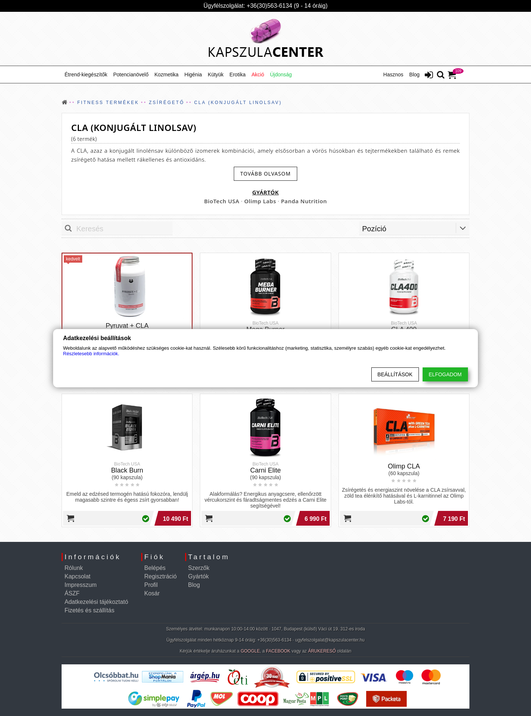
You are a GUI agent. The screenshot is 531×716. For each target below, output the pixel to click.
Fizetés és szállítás (89, 610)
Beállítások (395, 374)
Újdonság (281, 74)
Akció (257, 74)
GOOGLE (250, 651)
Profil (150, 585)
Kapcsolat (77, 576)
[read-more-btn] (265, 174)
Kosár (152, 593)
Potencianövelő (131, 74)
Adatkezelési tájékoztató (96, 602)
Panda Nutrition (304, 201)
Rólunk (74, 568)
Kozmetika (166, 74)
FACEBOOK (278, 651)
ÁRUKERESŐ (322, 651)
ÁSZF (72, 593)
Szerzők (198, 568)
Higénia (193, 74)
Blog (414, 74)
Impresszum (81, 585)
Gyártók (198, 576)
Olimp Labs (260, 201)
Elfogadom (445, 374)
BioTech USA (221, 201)
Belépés (155, 568)
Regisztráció (160, 576)
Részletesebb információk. (91, 353)
